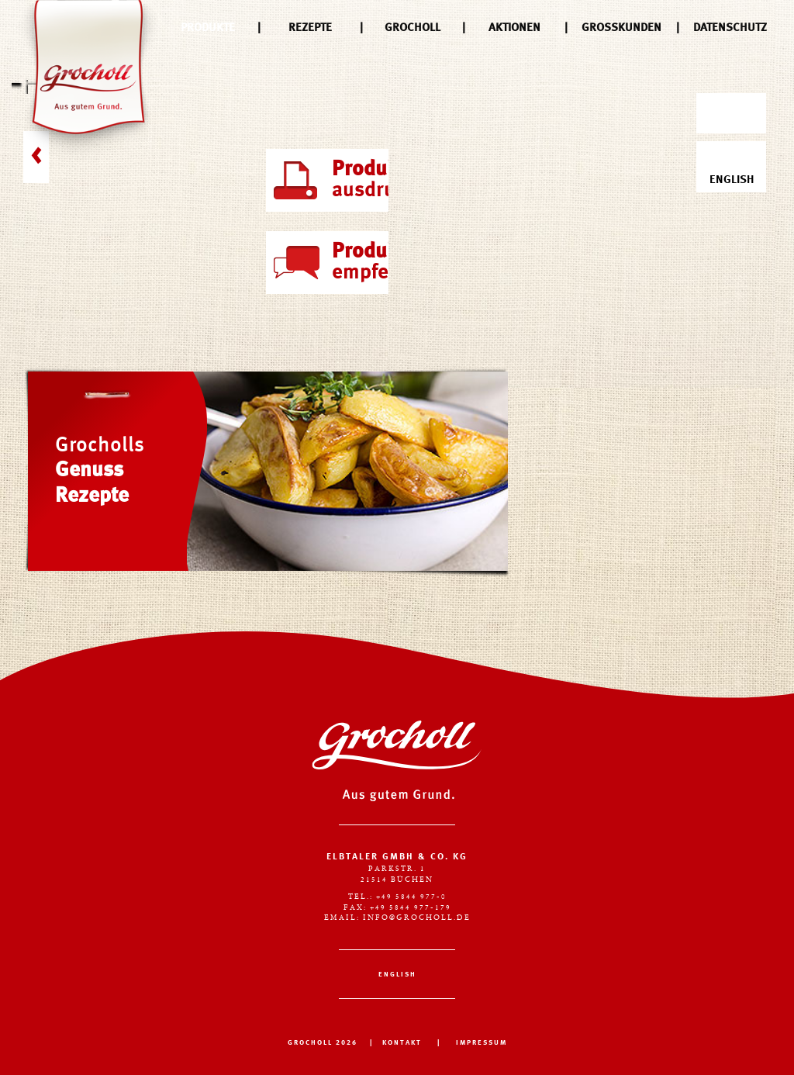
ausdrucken (391, 180)
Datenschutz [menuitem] (730, 28)
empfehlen (381, 262)
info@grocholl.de (417, 917)
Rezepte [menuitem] (310, 28)
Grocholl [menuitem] (412, 28)
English (731, 167)
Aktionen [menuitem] (514, 28)
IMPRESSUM (481, 1042)
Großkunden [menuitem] (621, 28)
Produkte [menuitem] (208, 28)
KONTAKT (402, 1042)
